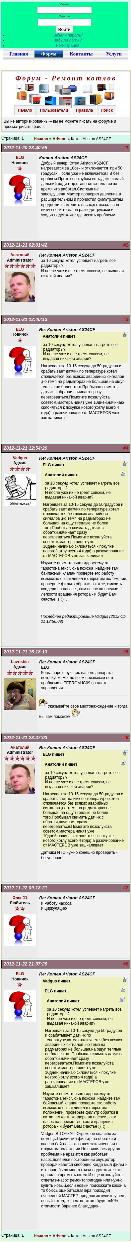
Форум (48, 53)
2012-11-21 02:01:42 (25, 245)
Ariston (60, 139)
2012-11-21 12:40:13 (25, 319)
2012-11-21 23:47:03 (25, 737)
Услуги (113, 53)
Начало (25, 110)
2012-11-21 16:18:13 (25, 651)
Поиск (107, 110)
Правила (84, 110)
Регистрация (67, 45)
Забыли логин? (68, 40)
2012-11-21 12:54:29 (25, 448)
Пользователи (54, 110)
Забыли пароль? (67, 35)
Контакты (81, 53)
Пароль (64, 16)
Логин (64, 4)
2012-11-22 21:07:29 (25, 963)
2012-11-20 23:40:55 (25, 147)
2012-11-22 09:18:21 (25, 887)
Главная (18, 53)
